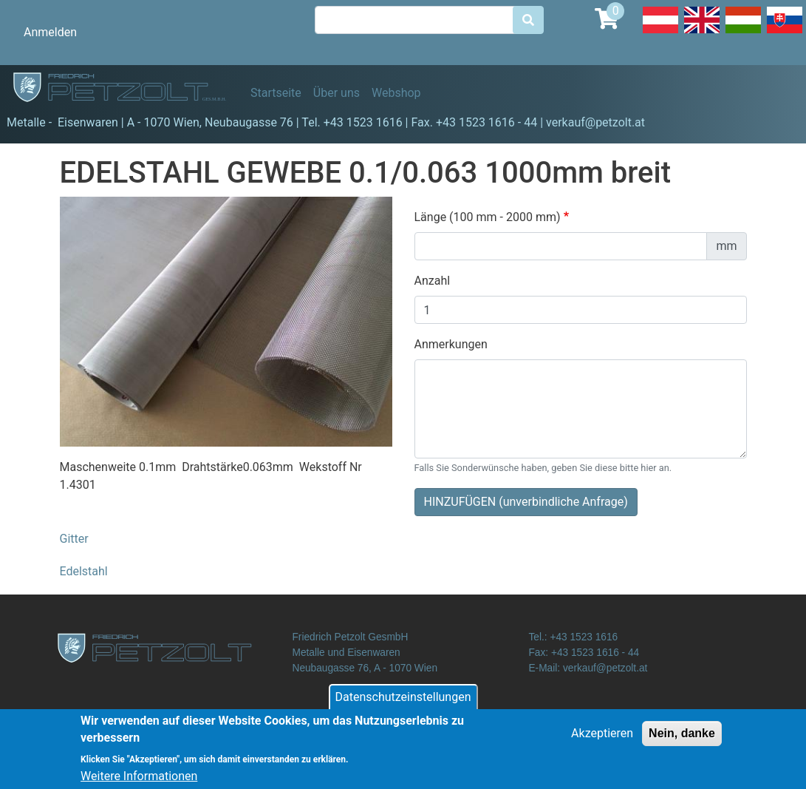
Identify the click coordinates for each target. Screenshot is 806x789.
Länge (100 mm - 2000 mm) (487, 217)
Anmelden (50, 32)
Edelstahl (84, 571)
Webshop (396, 93)
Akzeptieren (602, 740)
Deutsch (660, 32)
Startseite (275, 93)
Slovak (784, 32)
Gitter (74, 539)
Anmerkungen (451, 344)
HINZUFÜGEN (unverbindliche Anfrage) (526, 502)
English (702, 32)
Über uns (336, 93)
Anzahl (432, 281)
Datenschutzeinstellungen (403, 704)
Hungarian (743, 32)
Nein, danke (682, 740)
